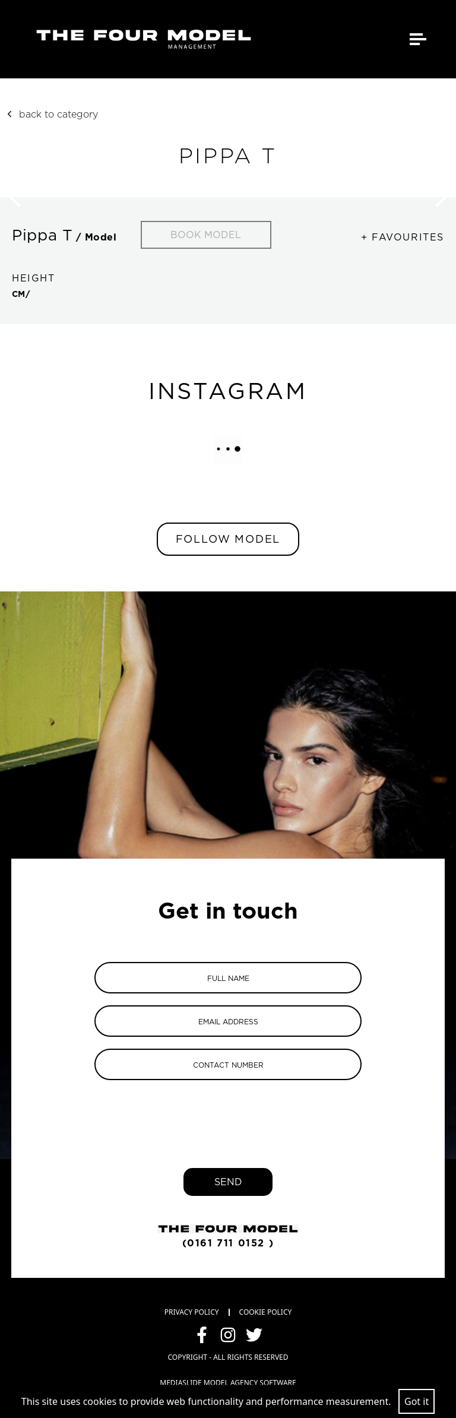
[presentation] (228, 1115)
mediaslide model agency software (228, 1383)
